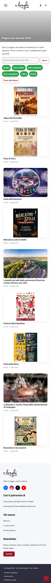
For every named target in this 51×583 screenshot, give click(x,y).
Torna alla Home (10, 80)
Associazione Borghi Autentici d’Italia (18, 501)
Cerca (44, 60)
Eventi (33, 74)
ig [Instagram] (11, 488)
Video (24, 74)
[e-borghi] (22, 5)
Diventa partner (9, 530)
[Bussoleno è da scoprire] (25, 431)
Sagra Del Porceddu (12, 118)
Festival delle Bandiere (14, 323)
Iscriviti (9, 554)
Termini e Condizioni (10, 573)
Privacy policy (8, 576)
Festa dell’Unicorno (12, 199)
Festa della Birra (11, 364)
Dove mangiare (34, 68)
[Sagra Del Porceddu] (25, 101)
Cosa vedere (18, 68)
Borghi (6, 68)
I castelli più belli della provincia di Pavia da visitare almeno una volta (24, 281)
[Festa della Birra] (25, 347)
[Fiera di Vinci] (25, 141)
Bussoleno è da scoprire (14, 448)
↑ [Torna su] (46, 578)
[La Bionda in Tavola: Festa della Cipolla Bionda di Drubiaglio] (25, 387)
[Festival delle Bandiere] (25, 306)
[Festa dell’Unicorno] (25, 182)
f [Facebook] (5, 488)
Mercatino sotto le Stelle (14, 240)
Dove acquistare (10, 74)
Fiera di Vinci (9, 158)
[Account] (40, 5)
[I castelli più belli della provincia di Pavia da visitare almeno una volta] (25, 263)
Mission (6, 521)
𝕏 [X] (17, 488)
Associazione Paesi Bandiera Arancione (19, 506)
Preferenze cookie (10, 580)
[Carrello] (46, 5)
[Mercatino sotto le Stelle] (25, 223)
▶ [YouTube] (23, 488)
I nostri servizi (9, 526)
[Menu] (5, 5)
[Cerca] (20, 60)
